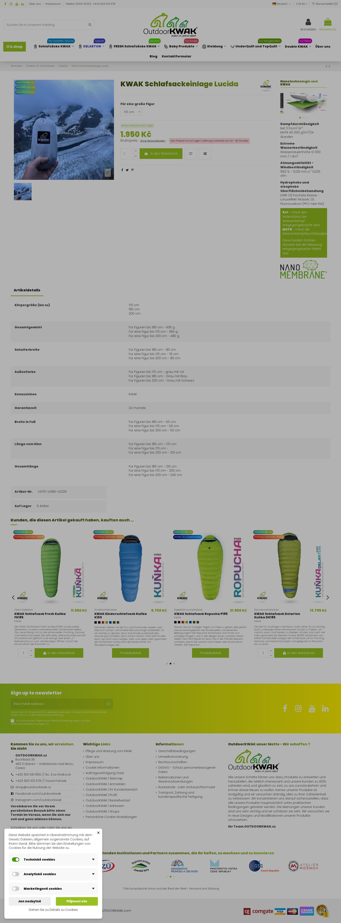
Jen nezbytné (29, 901)
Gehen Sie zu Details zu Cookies (53, 910)
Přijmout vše (77, 901)
